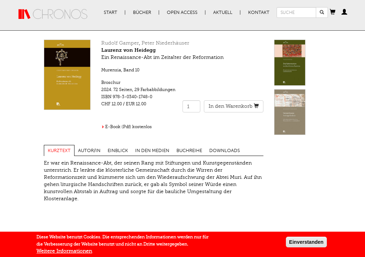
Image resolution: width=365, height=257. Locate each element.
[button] (332, 12)
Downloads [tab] (224, 150)
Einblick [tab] (118, 150)
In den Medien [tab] (152, 150)
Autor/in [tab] (89, 150)
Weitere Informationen (64, 253)
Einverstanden (306, 244)
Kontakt (258, 12)
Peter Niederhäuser (165, 43)
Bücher (142, 12)
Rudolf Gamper (120, 43)
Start (110, 12)
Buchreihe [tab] (189, 150)
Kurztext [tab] (59, 150)
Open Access (182, 12)
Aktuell (222, 12)
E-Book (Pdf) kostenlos (128, 126)
